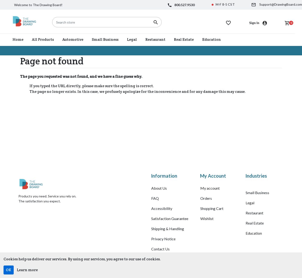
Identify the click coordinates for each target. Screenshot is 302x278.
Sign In (254, 23)
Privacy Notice (163, 239)
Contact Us (160, 249)
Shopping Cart (211, 208)
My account (210, 188)
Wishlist (207, 218)
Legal (250, 202)
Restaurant (254, 213)
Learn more (27, 269)
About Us (159, 188)
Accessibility (161, 208)
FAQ (155, 198)
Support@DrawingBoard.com (280, 4)
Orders (206, 198)
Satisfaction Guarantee (169, 218)
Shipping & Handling (167, 228)
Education (254, 233)
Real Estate (255, 223)
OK (8, 269)
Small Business (257, 192)
